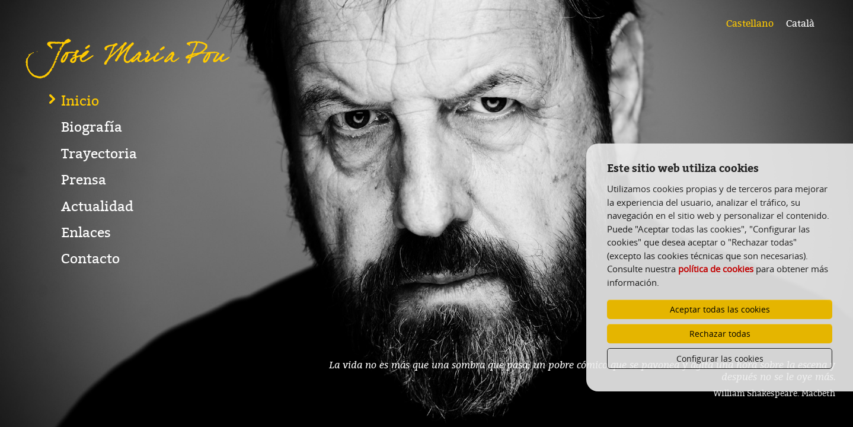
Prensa (83, 230)
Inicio (80, 151)
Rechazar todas (719, 333)
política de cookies (715, 269)
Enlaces (86, 283)
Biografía (91, 177)
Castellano (750, 24)
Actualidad (97, 257)
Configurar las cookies (719, 358)
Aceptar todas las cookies (720, 309)
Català (800, 24)
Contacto (90, 309)
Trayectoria (99, 204)
